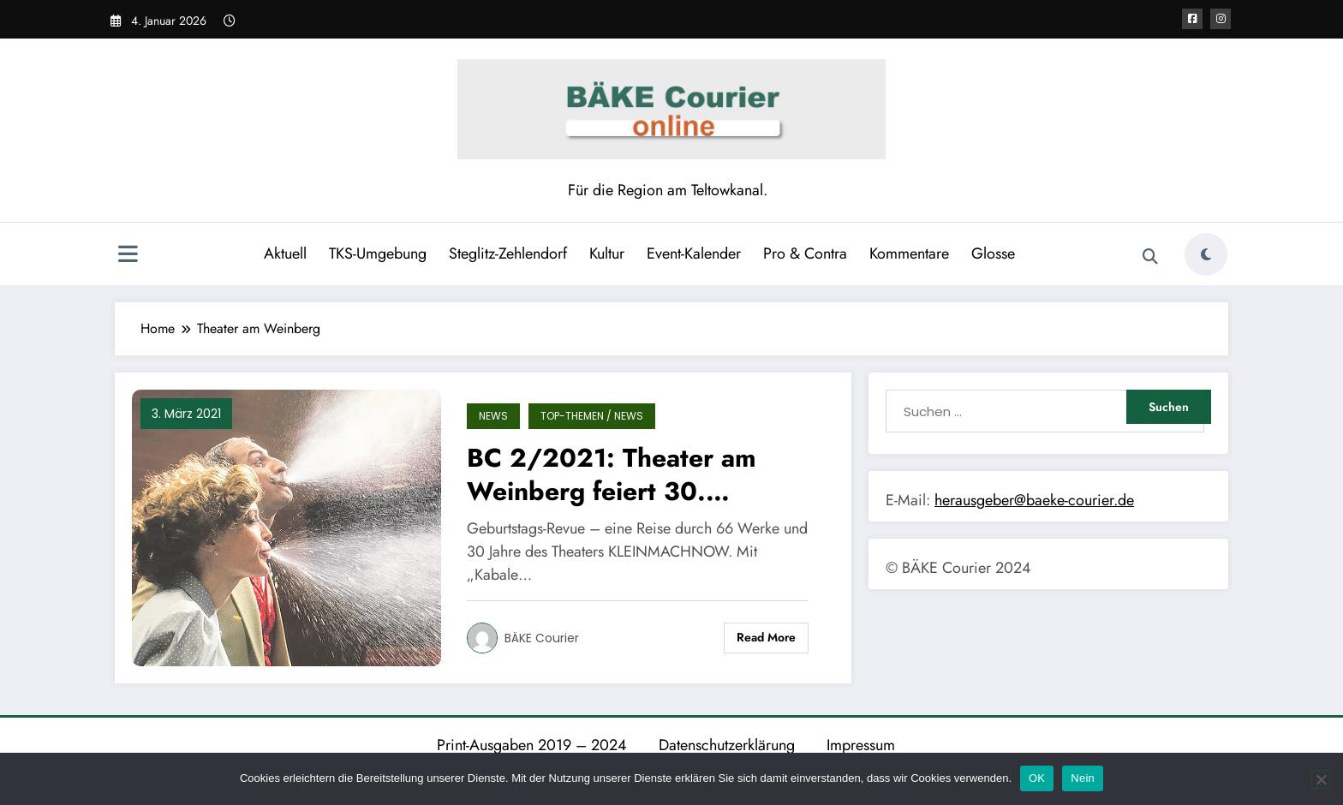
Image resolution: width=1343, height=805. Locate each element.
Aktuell (285, 253)
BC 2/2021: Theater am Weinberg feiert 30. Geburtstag (611, 474)
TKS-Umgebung (378, 253)
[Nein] (1320, 779)
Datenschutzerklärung (727, 745)
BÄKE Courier (541, 638)
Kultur (606, 253)
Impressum (861, 745)
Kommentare (909, 253)
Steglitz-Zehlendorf (508, 253)
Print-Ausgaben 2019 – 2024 (532, 745)
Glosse (993, 253)
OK (1037, 778)
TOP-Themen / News (591, 415)
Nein (1083, 778)
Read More (766, 637)
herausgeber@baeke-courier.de (1034, 500)
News (493, 415)
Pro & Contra (805, 253)
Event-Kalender (694, 253)
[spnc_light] (1206, 254)
